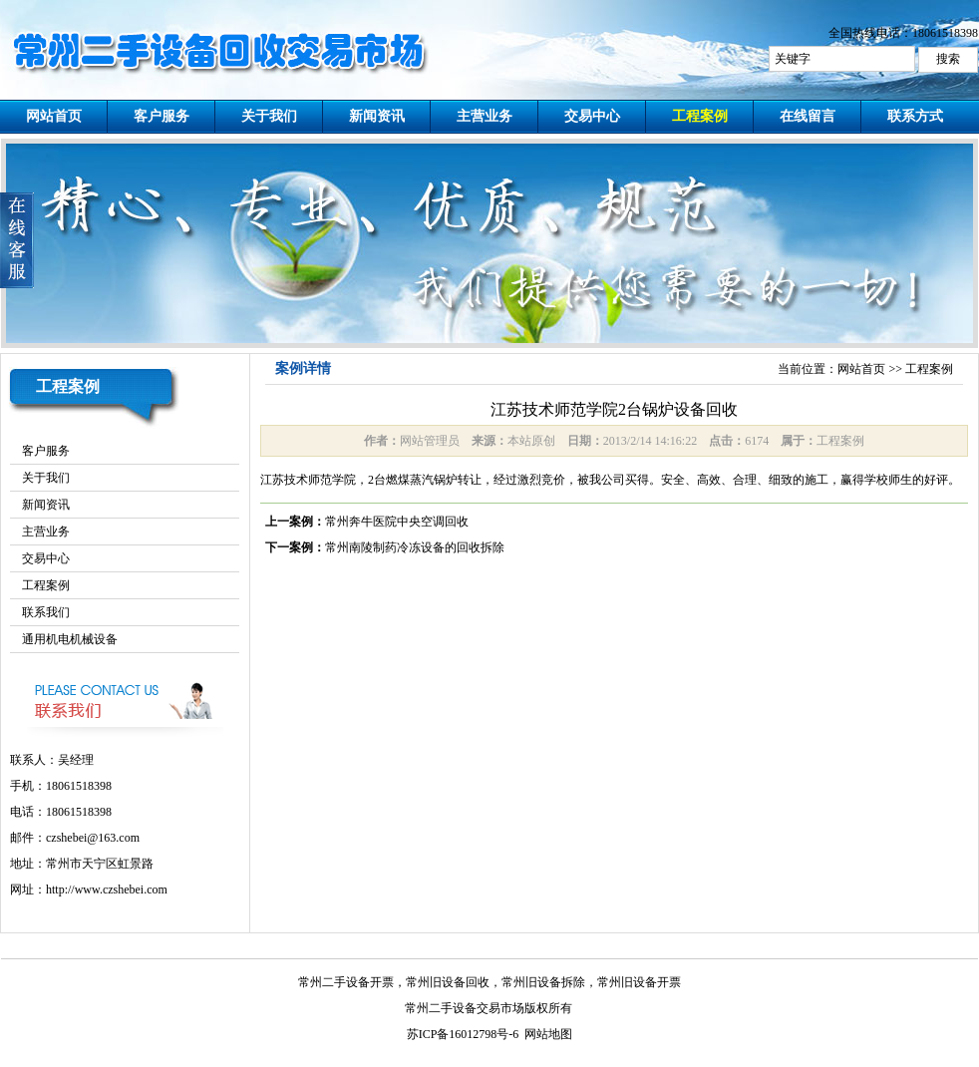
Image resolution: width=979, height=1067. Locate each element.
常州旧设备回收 (448, 982)
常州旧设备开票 (639, 982)
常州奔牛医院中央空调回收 (397, 522)
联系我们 (46, 612)
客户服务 (161, 116)
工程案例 (700, 116)
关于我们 (269, 116)
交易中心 (592, 116)
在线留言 (807, 116)
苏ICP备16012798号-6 (463, 1034)
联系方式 (915, 116)
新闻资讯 (377, 116)
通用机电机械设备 (70, 639)
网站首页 (54, 116)
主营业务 (484, 116)
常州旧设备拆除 (543, 982)
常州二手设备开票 (346, 982)
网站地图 (548, 1034)
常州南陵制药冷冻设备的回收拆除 (414, 547)
